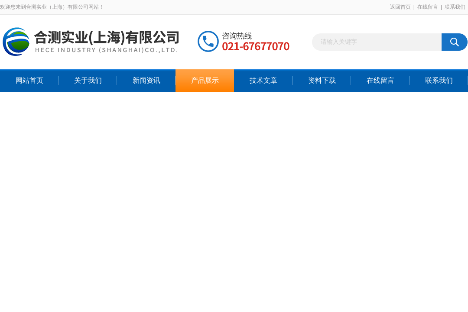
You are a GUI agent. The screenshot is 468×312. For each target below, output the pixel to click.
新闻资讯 (146, 80)
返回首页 (400, 7)
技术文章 (263, 80)
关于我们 (88, 80)
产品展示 (205, 80)
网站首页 (29, 80)
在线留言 (427, 7)
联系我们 (455, 7)
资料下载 (322, 80)
